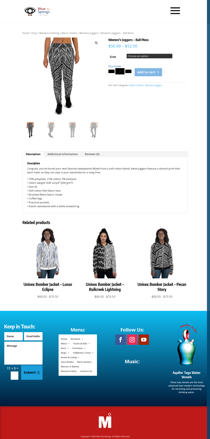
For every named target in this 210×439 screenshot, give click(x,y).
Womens (75, 338)
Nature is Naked (70, 366)
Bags (63, 352)
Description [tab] (33, 154)
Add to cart (146, 72)
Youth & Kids (80, 343)
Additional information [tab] (62, 154)
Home (25, 33)
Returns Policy (69, 371)
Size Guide (114, 66)
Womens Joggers (89, 33)
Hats (63, 348)
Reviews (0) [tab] (92, 154)
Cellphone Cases (82, 352)
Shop (34, 33)
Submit (30, 372)
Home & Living (69, 357)
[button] (96, 43)
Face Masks (67, 361)
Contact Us (86, 371)
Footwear (77, 348)
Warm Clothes (69, 33)
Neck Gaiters (84, 361)
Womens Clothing (49, 33)
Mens (64, 343)
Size (113, 57)
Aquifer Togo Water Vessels (187, 374)
